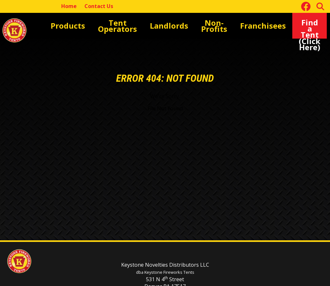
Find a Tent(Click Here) (305, 25)
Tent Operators (116, 25)
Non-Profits (203, 25)
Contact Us (98, 6)
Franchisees (246, 25)
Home (69, 6)
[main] (165, 133)
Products (71, 25)
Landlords (162, 25)
